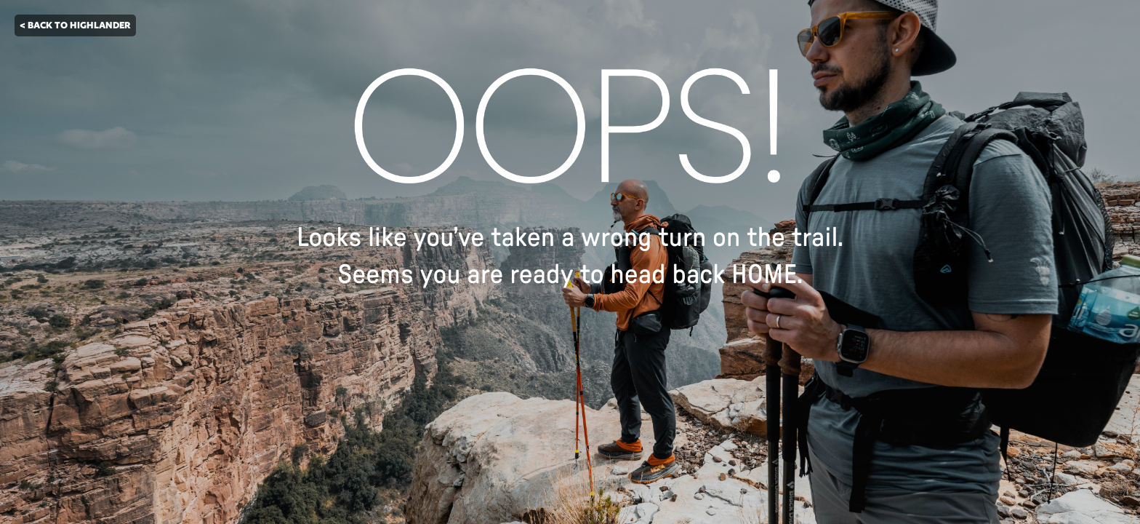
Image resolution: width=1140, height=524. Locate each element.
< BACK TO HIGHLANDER (75, 25)
